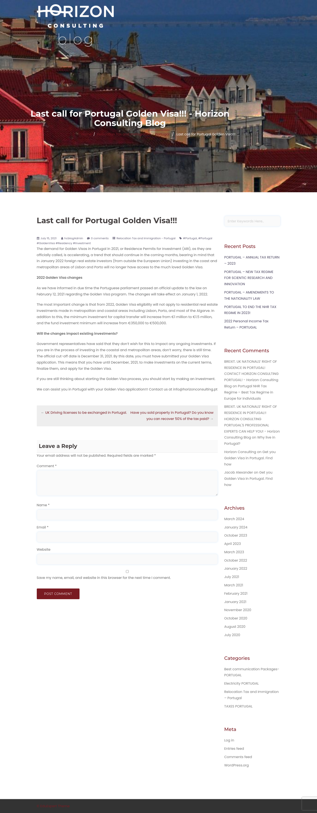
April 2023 (232, 543)
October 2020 (235, 618)
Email (43, 527)
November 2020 (237, 610)
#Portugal (190, 238)
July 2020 (232, 634)
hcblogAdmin (73, 238)
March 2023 (234, 552)
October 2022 (235, 560)
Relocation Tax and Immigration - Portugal (133, 134)
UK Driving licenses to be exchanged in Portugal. (86, 412)
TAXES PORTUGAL (238, 706)
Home (86, 134)
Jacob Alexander (238, 472)
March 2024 (234, 519)
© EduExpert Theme (53, 806)
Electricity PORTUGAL (241, 683)
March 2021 (233, 585)
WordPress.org (236, 765)
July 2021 (231, 576)
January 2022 (235, 568)
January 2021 (235, 601)
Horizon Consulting (240, 451)
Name (43, 505)
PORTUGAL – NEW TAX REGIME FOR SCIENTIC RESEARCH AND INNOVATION (248, 278)
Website (43, 549)
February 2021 (236, 593)
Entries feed (234, 748)
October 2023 (235, 535)
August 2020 (234, 626)
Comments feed (238, 756)
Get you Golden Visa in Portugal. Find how (250, 458)
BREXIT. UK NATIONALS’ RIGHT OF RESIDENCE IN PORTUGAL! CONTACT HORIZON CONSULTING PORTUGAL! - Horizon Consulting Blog (251, 374)
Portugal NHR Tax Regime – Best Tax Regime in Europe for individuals (248, 392)
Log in (229, 740)
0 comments (100, 238)
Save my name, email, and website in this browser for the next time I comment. (104, 577)
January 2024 (235, 527)
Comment (47, 466)
